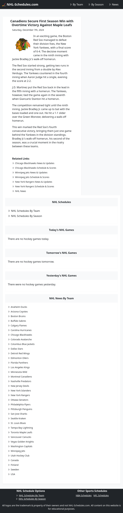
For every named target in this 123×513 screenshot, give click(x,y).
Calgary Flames (17, 325)
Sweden (13, 469)
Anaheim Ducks (17, 306)
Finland (13, 464)
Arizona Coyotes (18, 311)
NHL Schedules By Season (25, 216)
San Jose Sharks (17, 413)
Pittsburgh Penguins (20, 409)
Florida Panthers (18, 362)
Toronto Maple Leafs (20, 432)
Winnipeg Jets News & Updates (29, 172)
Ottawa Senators (18, 399)
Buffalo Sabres (17, 320)
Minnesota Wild (17, 371)
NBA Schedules (84, 495)
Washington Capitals (20, 446)
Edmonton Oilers (18, 358)
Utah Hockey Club (18, 455)
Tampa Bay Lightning (20, 427)
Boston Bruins (17, 316)
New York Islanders (19, 390)
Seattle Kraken (17, 418)
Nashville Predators (19, 381)
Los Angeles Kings (19, 367)
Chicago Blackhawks (20, 334)
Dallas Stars (15, 348)
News (114, 4)
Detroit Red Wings (19, 353)
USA (11, 474)
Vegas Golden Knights (21, 441)
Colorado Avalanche (20, 339)
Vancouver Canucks (19, 437)
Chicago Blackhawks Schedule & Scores (34, 167)
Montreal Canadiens (20, 376)
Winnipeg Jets (16, 450)
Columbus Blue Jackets (21, 344)
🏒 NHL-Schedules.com (20, 4)
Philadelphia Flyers (19, 404)
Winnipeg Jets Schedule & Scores (30, 177)
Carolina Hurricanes (20, 330)
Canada (13, 460)
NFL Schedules (101, 495)
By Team (76, 4)
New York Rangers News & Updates (32, 181)
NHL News (19, 191)
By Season (96, 4)
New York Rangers (19, 395)
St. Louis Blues (17, 423)
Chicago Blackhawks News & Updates (33, 163)
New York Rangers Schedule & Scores (33, 186)
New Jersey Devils (18, 385)
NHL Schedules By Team (24, 211)
